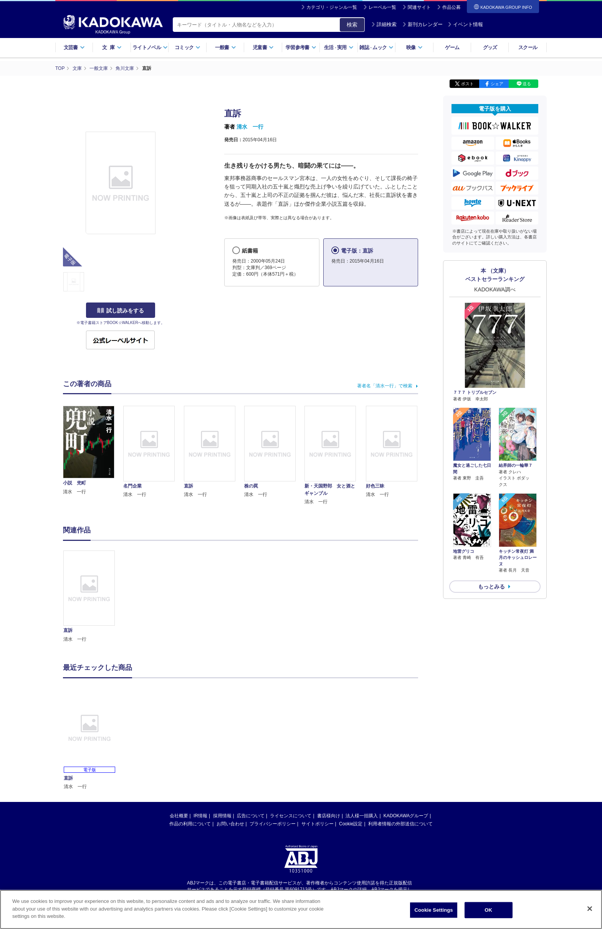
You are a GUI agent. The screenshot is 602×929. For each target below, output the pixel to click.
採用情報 (222, 815)
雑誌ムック (376, 47)
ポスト (467, 83)
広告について (251, 815)
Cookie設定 (350, 824)
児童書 (263, 47)
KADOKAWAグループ (406, 815)
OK (488, 910)
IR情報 (200, 815)
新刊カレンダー (422, 24)
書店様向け (328, 815)
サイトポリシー (317, 824)
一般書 (225, 47)
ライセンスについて (290, 815)
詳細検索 (384, 24)
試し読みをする (120, 310)
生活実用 (339, 47)
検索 (352, 24)
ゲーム (452, 47)
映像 (414, 47)
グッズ (490, 47)
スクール (527, 47)
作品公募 (451, 7)
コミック (187, 47)
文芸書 (74, 47)
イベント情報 (465, 24)
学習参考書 (301, 47)
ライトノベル (150, 47)
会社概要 (179, 815)
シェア (497, 83)
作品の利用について (190, 824)
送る (527, 83)
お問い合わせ (230, 824)
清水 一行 (250, 127)
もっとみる (491, 587)
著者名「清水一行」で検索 (384, 385)
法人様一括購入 (362, 815)
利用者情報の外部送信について (400, 824)
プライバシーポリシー (273, 824)
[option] (93, 596)
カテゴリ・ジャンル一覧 (331, 7)
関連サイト (419, 7)
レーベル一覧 (382, 7)
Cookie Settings (434, 910)
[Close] (589, 908)
